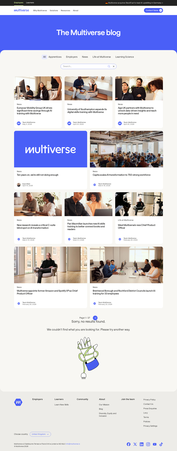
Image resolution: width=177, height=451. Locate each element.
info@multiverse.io (73, 444)
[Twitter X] (135, 444)
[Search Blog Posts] (88, 66)
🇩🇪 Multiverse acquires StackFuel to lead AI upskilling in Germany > (134, 3)
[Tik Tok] (161, 444)
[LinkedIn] (141, 444)
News (19, 104)
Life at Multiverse (125, 220)
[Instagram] (148, 444)
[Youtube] (155, 444)
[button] (40, 10)
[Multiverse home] (21, 10)
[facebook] (128, 444)
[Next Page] (95, 318)
